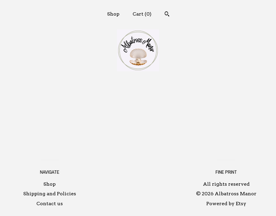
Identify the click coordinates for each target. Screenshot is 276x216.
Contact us (49, 203)
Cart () (142, 14)
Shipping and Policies (49, 193)
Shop (113, 14)
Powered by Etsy (226, 203)
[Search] (167, 14)
